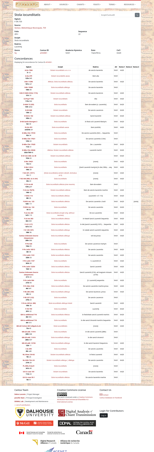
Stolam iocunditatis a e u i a (60, 70)
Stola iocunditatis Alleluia (60, 249)
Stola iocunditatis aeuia (60, 127)
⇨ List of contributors (22, 405)
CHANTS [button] (80, 4)
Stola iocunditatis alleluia (60, 196)
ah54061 (43, 53)
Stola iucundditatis (60, 326)
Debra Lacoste (20, 394)
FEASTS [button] (96, 4)
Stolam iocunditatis (60, 99)
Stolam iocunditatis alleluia (60, 93)
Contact (104, 395)
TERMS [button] (112, 4)
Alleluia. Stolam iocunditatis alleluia (60, 150)
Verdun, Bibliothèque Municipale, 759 (30, 28)
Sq (15, 53)
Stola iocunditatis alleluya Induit (60, 303)
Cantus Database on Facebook (111, 398)
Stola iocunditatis (60, 104)
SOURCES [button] (64, 4)
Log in (103, 415)
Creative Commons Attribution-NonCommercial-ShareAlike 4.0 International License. (75, 399)
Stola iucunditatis (60, 320)
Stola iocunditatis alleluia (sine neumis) (60, 184)
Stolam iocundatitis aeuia (60, 76)
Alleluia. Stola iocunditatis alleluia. (60, 82)
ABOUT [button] (47, 4)
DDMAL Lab (18, 401)
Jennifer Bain (19, 398)
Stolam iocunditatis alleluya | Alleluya (60, 360)
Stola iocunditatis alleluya (60, 87)
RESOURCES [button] (129, 4)
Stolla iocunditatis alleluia (60, 255)
